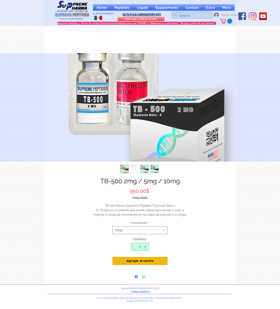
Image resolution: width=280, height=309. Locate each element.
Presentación (140, 222)
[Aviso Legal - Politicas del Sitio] (141, 19)
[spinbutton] (140, 246)
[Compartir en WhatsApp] (143, 276)
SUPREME (72, 14)
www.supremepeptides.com (140, 288)
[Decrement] (134, 246)
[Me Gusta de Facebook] (245, 7)
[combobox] (140, 230)
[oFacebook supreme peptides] (242, 16)
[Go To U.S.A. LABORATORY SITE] (141, 15)
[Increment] (145, 246)
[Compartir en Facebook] (136, 276)
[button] (210, 7)
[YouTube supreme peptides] (263, 16)
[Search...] (191, 15)
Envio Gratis (140, 197)
